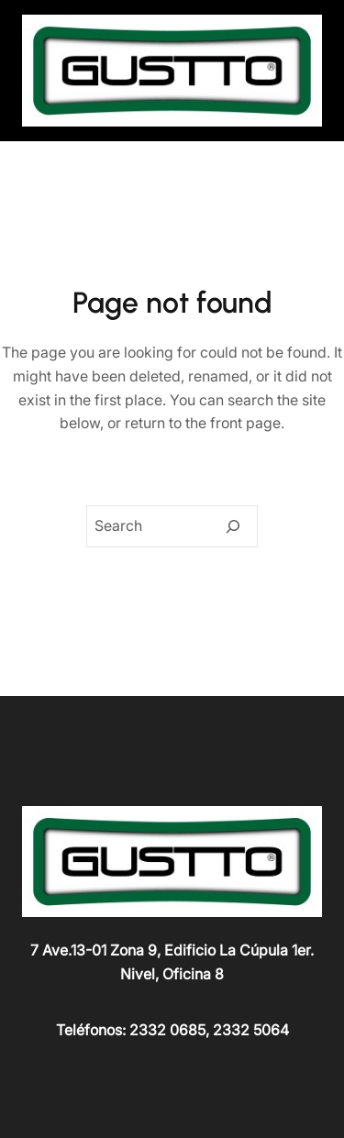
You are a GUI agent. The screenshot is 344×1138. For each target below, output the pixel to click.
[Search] (233, 526)
